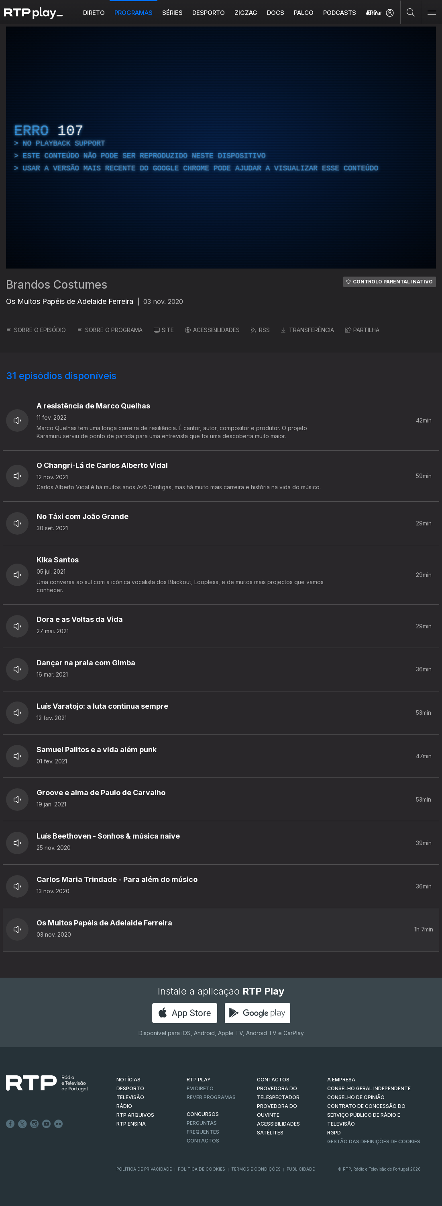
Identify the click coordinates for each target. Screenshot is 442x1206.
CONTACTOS (273, 1080)
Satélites (270, 1133)
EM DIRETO (200, 1088)
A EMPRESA (341, 1080)
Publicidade (301, 1169)
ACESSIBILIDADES (212, 329)
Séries (172, 12)
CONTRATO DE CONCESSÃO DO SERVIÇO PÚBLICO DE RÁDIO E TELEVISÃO (366, 1115)
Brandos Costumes (56, 284)
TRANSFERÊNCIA (307, 329)
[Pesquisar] (411, 12)
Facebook (10, 1124)
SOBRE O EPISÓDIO (36, 329)
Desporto (208, 12)
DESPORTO (130, 1088)
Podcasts (339, 12)
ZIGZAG (245, 12)
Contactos (203, 1141)
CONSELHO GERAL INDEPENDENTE (369, 1088)
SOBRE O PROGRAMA (110, 329)
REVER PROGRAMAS (211, 1097)
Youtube (46, 1124)
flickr (58, 1124)
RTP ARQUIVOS (135, 1115)
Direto (94, 12)
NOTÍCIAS (128, 1080)
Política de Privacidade (144, 1169)
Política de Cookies (201, 1169)
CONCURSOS (203, 1114)
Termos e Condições (256, 1169)
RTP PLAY (199, 1080)
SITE (164, 329)
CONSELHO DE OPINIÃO (356, 1097)
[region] (221, 148)
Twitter (22, 1124)
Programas (133, 12)
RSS (260, 329)
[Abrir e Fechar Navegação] (431, 13)
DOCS (275, 12)
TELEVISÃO (130, 1097)
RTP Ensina (131, 1124)
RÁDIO (124, 1106)
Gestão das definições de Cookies (373, 1141)
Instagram (34, 1124)
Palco (304, 12)
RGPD (334, 1133)
